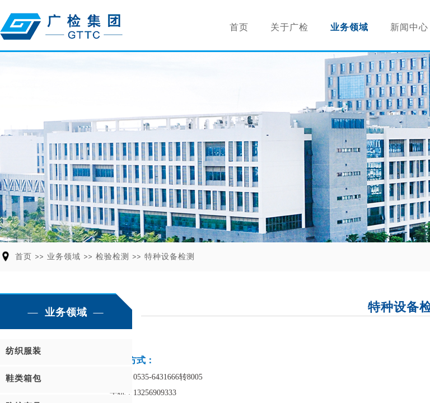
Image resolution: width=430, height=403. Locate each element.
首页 (239, 27)
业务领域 (349, 27)
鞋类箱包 (23, 378)
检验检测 (112, 256)
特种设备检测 (169, 256)
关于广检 (289, 27)
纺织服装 (23, 350)
